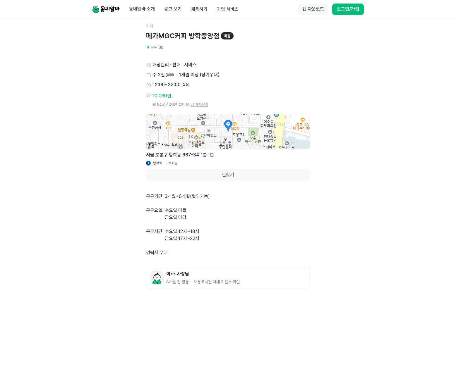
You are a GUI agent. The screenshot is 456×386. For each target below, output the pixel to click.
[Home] (106, 9)
